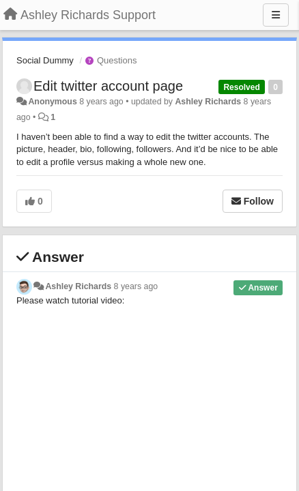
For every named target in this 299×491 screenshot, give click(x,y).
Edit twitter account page (108, 85)
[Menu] (276, 15)
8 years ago (136, 286)
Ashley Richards (208, 101)
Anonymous (52, 101)
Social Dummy (45, 60)
